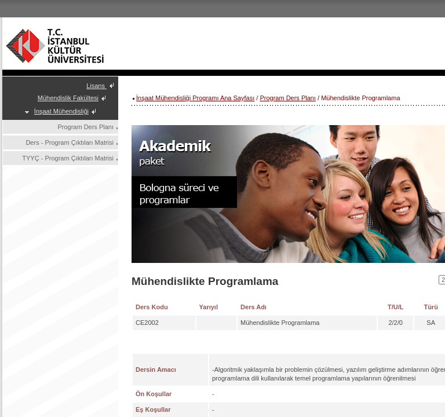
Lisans (96, 85)
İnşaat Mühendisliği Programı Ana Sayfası (195, 97)
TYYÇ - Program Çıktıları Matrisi (68, 158)
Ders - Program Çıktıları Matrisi (69, 142)
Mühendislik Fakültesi (68, 97)
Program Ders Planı (85, 126)
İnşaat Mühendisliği (61, 111)
